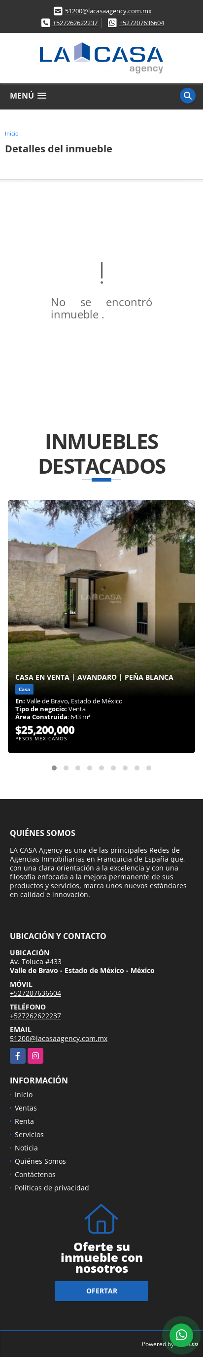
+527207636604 (141, 22)
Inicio (12, 133)
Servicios (29, 1134)
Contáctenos (35, 1174)
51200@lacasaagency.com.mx (108, 10)
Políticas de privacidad (52, 1187)
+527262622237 (75, 22)
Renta (24, 1121)
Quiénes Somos (40, 1161)
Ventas (26, 1108)
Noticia (26, 1147)
